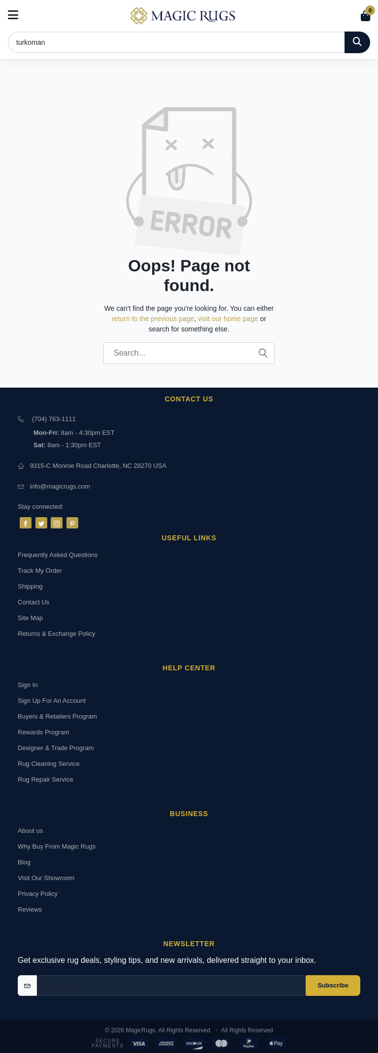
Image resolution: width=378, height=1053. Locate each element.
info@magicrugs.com (60, 486)
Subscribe (332, 985)
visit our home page (228, 319)
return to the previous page (153, 319)
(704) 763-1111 (54, 419)
